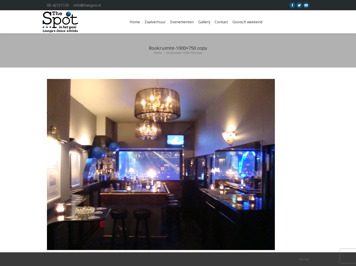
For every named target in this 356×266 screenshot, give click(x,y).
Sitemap (304, 259)
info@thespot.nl (87, 5)
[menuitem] (134, 21)
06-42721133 (58, 5)
